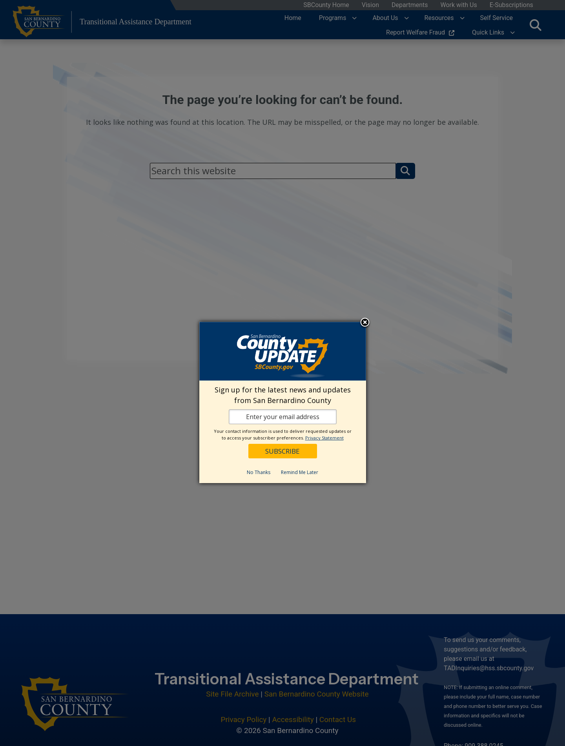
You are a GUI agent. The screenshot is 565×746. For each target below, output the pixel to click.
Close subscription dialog (365, 323)
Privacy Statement (324, 438)
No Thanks (258, 472)
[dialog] (282, 402)
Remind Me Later (299, 472)
